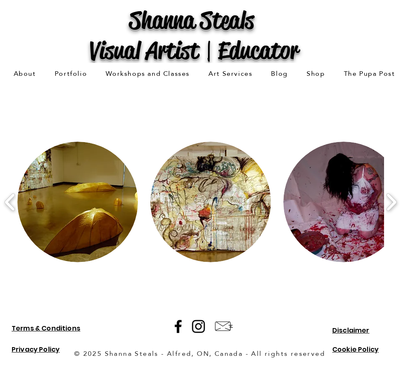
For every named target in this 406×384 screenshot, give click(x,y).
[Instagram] (198, 326)
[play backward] (10, 202)
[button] (71, 74)
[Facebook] (178, 326)
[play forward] (391, 202)
